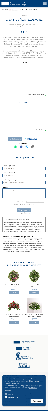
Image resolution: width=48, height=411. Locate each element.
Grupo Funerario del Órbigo (13, 3)
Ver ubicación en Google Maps (35, 94)
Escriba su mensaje (24, 193)
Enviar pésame (16, 139)
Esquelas (14, 10)
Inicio (10, 10)
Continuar (37, 401)
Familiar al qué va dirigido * (10, 180)
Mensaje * (5, 187)
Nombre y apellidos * (8, 166)
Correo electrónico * (8, 173)
